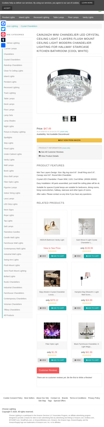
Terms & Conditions (78, 398)
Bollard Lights (9, 276)
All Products (9, 315)
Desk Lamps (9, 104)
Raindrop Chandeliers (13, 65)
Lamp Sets (8, 115)
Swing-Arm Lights (11, 260)
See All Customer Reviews (51, 152)
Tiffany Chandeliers (12, 310)
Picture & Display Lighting (14, 132)
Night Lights (9, 126)
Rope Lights (9, 215)
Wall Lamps (9, 165)
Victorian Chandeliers (13, 304)
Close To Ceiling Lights (13, 71)
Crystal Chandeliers (29, 26)
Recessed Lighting (41, 17)
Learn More (87, 3)
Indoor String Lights (12, 193)
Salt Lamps (8, 226)
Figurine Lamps (10, 187)
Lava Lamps (9, 199)
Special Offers (60, 401)
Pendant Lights (8, 17)
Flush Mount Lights (12, 265)
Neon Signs (9, 210)
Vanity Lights (88, 17)
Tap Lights (8, 221)
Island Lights (24, 17)
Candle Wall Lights (12, 237)
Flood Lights (9, 148)
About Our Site (42, 398)
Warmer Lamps (10, 48)
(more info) (64, 132)
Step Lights (8, 143)
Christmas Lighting (12, 43)
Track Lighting (10, 93)
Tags (50, 401)
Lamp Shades (9, 121)
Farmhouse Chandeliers (14, 293)
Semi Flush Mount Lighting (15, 271)
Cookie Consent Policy (12, 398)
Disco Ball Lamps (11, 176)
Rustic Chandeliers (12, 282)
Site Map (42, 401)
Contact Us (55, 398)
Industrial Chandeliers (13, 287)
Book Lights (9, 171)
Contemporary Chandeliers (15, 299)
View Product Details (49, 156)
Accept (7, 8)
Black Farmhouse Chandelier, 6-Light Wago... (86, 345)
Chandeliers (9, 54)
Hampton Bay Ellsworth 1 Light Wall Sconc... (87, 293)
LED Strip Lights (10, 204)
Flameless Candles (12, 232)
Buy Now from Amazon (69, 140)
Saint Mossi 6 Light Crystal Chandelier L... (86, 241)
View (43, 256)
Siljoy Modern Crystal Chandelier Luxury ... (52, 293)
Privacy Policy (94, 398)
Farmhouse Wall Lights (13, 243)
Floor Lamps (73, 17)
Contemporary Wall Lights (15, 249)
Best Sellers (29, 398)
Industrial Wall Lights (12, 254)
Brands (65, 398)
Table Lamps (58, 17)
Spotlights (8, 137)
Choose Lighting (11, 26)
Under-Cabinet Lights (13, 154)
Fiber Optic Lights (11, 182)
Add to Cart (57, 256)
